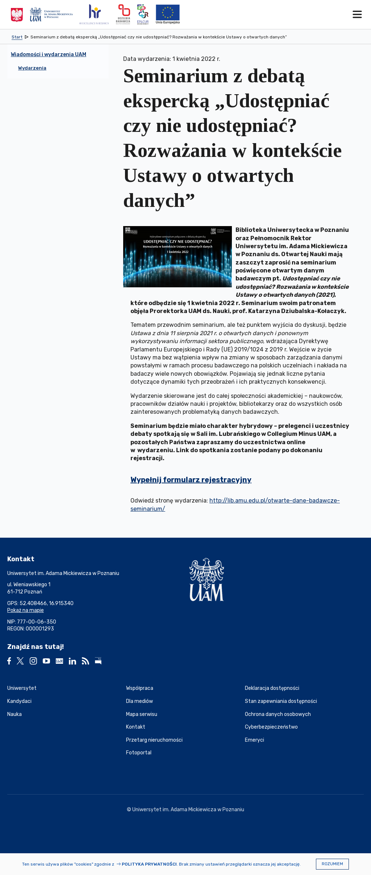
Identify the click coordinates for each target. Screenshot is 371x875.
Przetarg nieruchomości (154, 740)
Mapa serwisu (141, 714)
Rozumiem (332, 864)
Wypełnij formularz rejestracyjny (190, 479)
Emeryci (254, 740)
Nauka (14, 714)
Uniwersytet (22, 688)
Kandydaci (19, 701)
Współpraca (139, 688)
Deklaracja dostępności (272, 688)
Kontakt (135, 727)
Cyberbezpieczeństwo (271, 727)
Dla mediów (139, 701)
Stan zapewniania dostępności (281, 701)
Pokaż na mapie (25, 610)
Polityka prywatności (149, 864)
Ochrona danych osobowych (278, 714)
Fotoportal (138, 753)
